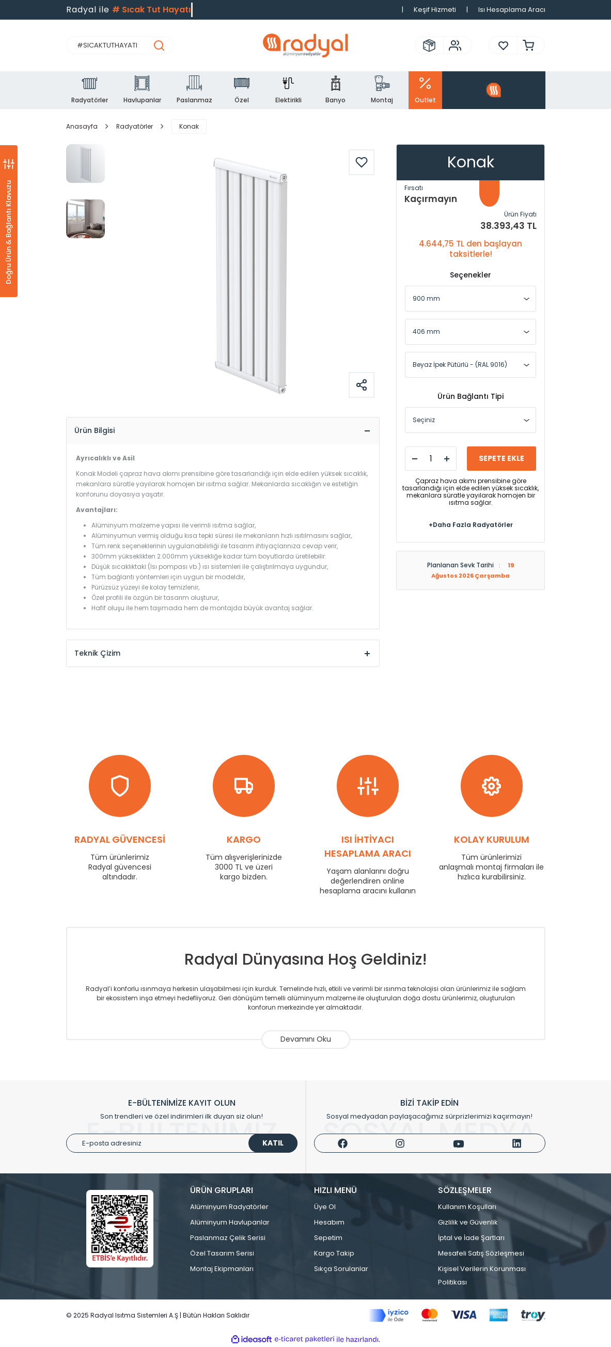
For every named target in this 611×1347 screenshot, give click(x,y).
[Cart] (526, 45)
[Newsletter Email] (181, 1143)
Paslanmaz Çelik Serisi (227, 1238)
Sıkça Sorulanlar (341, 1269)
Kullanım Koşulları (467, 1207)
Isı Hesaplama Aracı (511, 9)
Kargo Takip (334, 1254)
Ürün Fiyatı (520, 214)
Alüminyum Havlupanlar (230, 1223)
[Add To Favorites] (361, 162)
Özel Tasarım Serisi (222, 1254)
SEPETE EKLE (501, 458)
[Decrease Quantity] (415, 459)
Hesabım (329, 1223)
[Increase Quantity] (447, 459)
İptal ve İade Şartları (471, 1238)
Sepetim (328, 1238)
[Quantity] (431, 459)
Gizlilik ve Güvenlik (468, 1223)
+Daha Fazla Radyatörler (471, 524)
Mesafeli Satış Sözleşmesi (481, 1254)
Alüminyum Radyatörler (229, 1207)
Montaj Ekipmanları (222, 1269)
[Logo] (305, 45)
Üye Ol (325, 1207)
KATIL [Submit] (273, 1143)
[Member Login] (452, 45)
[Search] (120, 45)
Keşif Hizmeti (435, 9)
